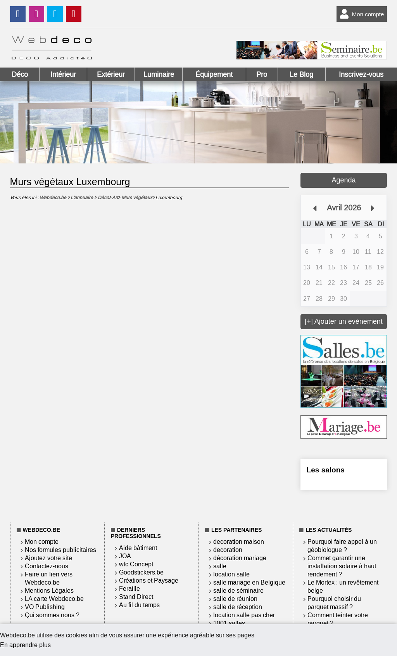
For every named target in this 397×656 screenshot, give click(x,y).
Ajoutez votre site (48, 558)
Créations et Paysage (148, 580)
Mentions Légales (49, 591)
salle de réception (237, 607)
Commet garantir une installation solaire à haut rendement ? (341, 566)
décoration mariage (239, 558)
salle (219, 566)
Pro (261, 74)
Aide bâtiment (138, 548)
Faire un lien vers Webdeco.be (48, 578)
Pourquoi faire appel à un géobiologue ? (342, 546)
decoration (227, 550)
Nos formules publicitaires (60, 550)
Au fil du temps (139, 605)
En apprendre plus (25, 645)
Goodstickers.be (141, 572)
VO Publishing (45, 607)
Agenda (343, 180)
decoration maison (238, 542)
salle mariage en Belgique (249, 582)
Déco (20, 74)
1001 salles (229, 623)
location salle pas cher (244, 615)
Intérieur (63, 74)
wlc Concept (136, 564)
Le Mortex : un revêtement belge (342, 586)
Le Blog (301, 74)
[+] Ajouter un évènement (344, 321)
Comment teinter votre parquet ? (337, 619)
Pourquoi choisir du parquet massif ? (334, 603)
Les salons (326, 470)
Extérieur (111, 74)
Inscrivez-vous (361, 74)
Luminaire (158, 74)
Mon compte (360, 14)
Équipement (214, 74)
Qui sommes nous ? (52, 615)
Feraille (129, 589)
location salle (231, 574)
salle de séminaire (238, 591)
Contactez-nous (46, 566)
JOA (125, 556)
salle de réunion (235, 599)
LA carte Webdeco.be (54, 599)
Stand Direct (136, 597)
